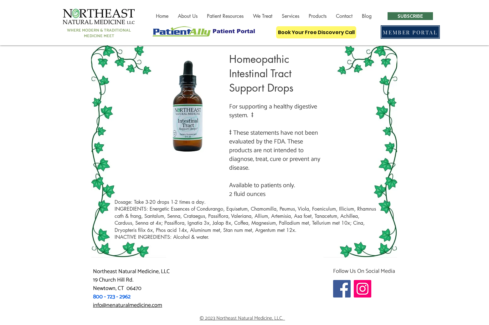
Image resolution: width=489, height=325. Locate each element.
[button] (187, 16)
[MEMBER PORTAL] (410, 32)
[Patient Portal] (233, 31)
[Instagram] (362, 289)
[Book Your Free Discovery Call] (316, 32)
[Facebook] (342, 289)
